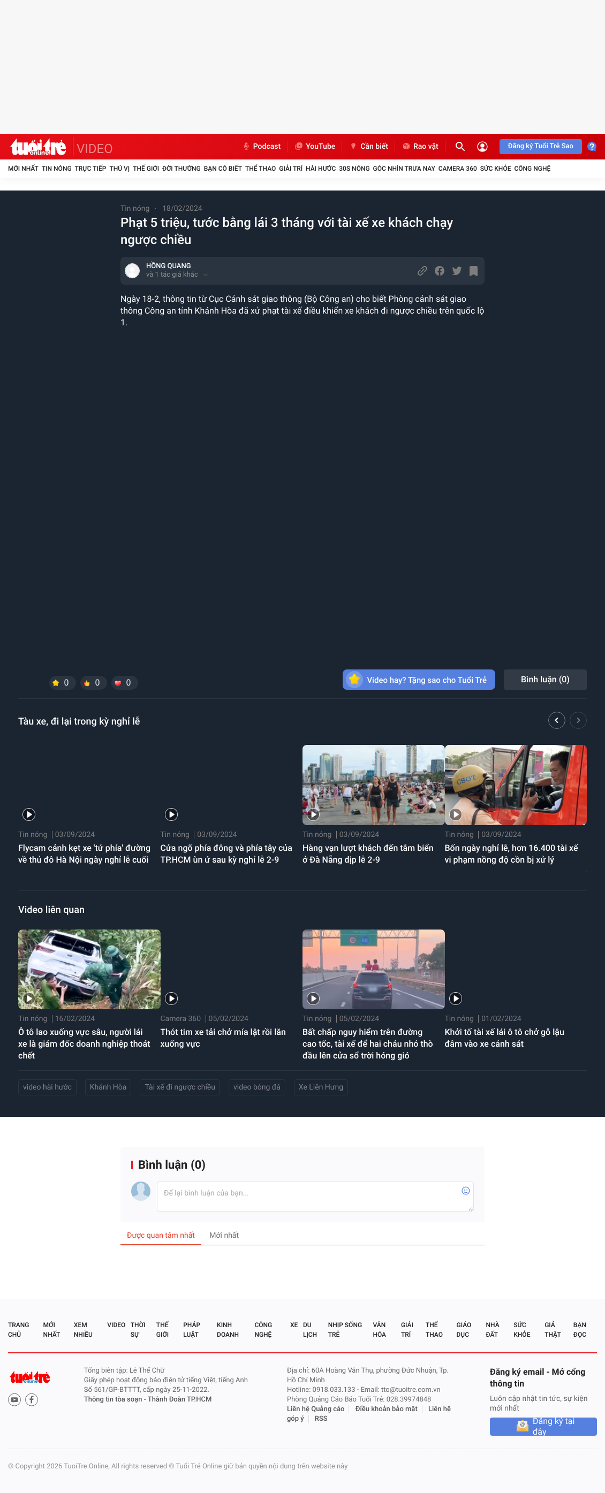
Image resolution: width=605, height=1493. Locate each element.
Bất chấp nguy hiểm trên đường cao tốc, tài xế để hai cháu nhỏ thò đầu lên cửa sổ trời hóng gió (368, 1044)
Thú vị (119, 168)
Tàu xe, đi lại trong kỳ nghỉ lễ (79, 721)
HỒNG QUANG (168, 266)
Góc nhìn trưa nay (404, 168)
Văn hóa (379, 1329)
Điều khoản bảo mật (387, 1409)
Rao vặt (420, 146)
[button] (556, 722)
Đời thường (181, 168)
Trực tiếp (91, 168)
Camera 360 (457, 168)
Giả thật (552, 1329)
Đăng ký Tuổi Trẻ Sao (540, 146)
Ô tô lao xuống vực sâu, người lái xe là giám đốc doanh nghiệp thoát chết (84, 1044)
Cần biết (368, 146)
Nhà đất (492, 1329)
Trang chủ (18, 1329)
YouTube (314, 146)
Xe (294, 1325)
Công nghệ (532, 168)
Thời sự (138, 1329)
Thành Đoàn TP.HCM (179, 1400)
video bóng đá (257, 1087)
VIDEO (95, 148)
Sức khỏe (495, 168)
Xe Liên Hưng (321, 1087)
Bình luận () (545, 679)
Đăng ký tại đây (554, 1427)
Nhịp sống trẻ (345, 1329)
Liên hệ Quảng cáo (316, 1409)
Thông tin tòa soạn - (116, 1400)
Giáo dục (464, 1329)
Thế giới (146, 168)
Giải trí (291, 168)
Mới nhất (23, 168)
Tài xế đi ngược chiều (180, 1087)
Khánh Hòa (108, 1087)
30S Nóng (354, 168)
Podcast (261, 146)
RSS (321, 1419)
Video (116, 1325)
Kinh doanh (228, 1329)
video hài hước (47, 1087)
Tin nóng (57, 168)
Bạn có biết (223, 168)
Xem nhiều (83, 1329)
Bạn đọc (579, 1329)
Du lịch (310, 1329)
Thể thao (260, 168)
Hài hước (321, 168)
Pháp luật (191, 1329)
